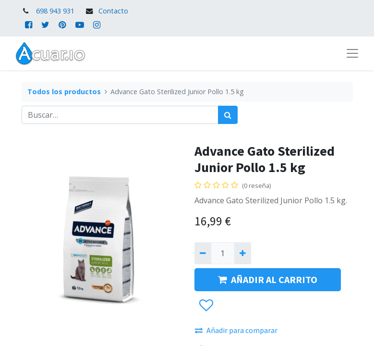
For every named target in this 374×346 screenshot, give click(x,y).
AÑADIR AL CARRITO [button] (267, 279)
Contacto (113, 10)
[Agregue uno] (242, 253)
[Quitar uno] (202, 253)
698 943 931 (55, 10)
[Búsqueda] (228, 115)
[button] (205, 305)
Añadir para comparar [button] (236, 330)
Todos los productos (64, 91)
